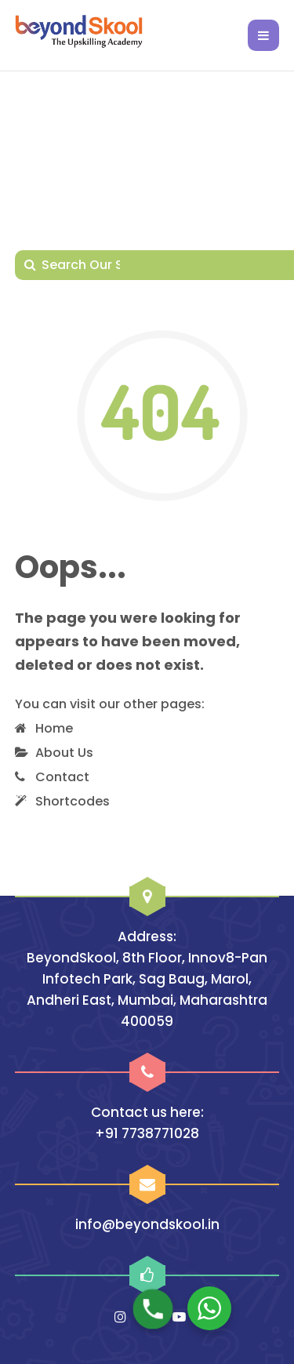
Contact (62, 777)
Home (54, 728)
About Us (64, 753)
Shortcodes (72, 801)
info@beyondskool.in (147, 1224)
